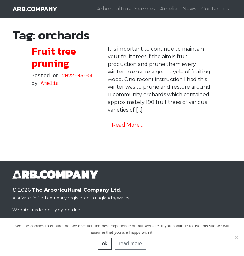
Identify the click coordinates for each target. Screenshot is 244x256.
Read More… (127, 125)
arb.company (34, 9)
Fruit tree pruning (53, 57)
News (189, 9)
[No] (236, 237)
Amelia (168, 9)
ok (104, 243)
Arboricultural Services (126, 9)
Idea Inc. (72, 209)
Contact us (215, 9)
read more (130, 243)
